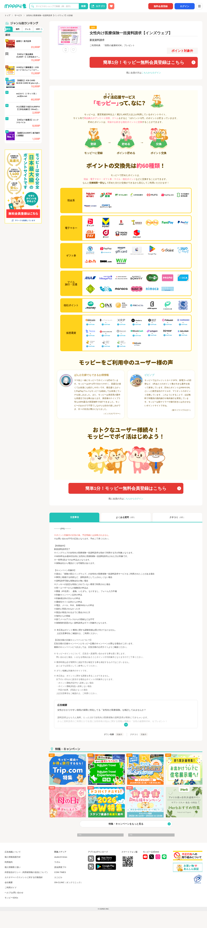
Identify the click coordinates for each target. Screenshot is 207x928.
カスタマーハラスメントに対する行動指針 (24, 877)
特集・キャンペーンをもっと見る (126, 824)
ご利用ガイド (11, 887)
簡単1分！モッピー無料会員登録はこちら (143, 62)
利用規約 (9, 862)
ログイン (184, 6)
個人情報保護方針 (13, 857)
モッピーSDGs (11, 898)
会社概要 (9, 882)
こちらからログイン (151, 72)
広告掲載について (13, 852)
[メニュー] (199, 6)
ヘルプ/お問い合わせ (14, 892)
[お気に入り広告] (111, 6)
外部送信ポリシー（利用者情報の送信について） (27, 872)
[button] (4, 29)
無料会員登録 (161, 6)
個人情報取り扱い (13, 867)
